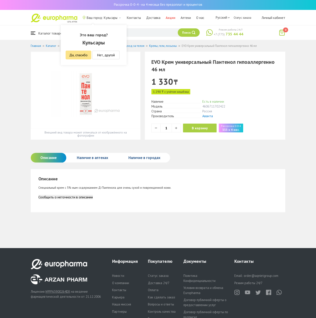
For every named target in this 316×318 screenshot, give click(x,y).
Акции (170, 18)
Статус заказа (242, 18)
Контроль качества (162, 311)
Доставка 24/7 (158, 283)
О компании (120, 283)
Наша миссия (121, 304)
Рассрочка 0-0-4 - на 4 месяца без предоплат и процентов (158, 4)
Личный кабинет (273, 18)
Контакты (134, 18)
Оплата (153, 290)
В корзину (200, 128)
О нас (200, 18)
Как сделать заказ (161, 297)
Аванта (207, 116)
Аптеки (186, 18)
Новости (118, 276)
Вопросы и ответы (161, 304)
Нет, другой (106, 55)
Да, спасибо (78, 55)
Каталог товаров (47, 33)
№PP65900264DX (57, 291)
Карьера (118, 297)
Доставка (153, 18)
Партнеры (119, 311)
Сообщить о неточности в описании (65, 197)
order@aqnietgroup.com (261, 276)
